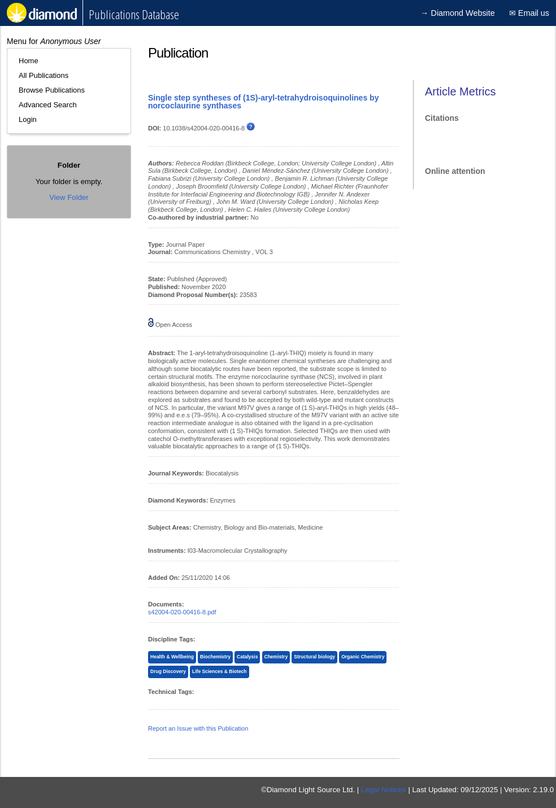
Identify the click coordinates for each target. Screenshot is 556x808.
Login (28, 119)
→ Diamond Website (457, 13)
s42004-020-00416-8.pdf (182, 612)
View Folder (68, 197)
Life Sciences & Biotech (219, 671)
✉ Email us (529, 13)
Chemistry (276, 656)
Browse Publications (52, 90)
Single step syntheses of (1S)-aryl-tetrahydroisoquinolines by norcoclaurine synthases (263, 101)
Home (28, 60)
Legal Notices (383, 789)
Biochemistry (215, 656)
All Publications (43, 75)
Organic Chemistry (362, 656)
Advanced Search (48, 105)
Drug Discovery (168, 671)
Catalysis (247, 656)
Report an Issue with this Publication (198, 728)
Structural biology (314, 656)
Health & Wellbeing (172, 656)
